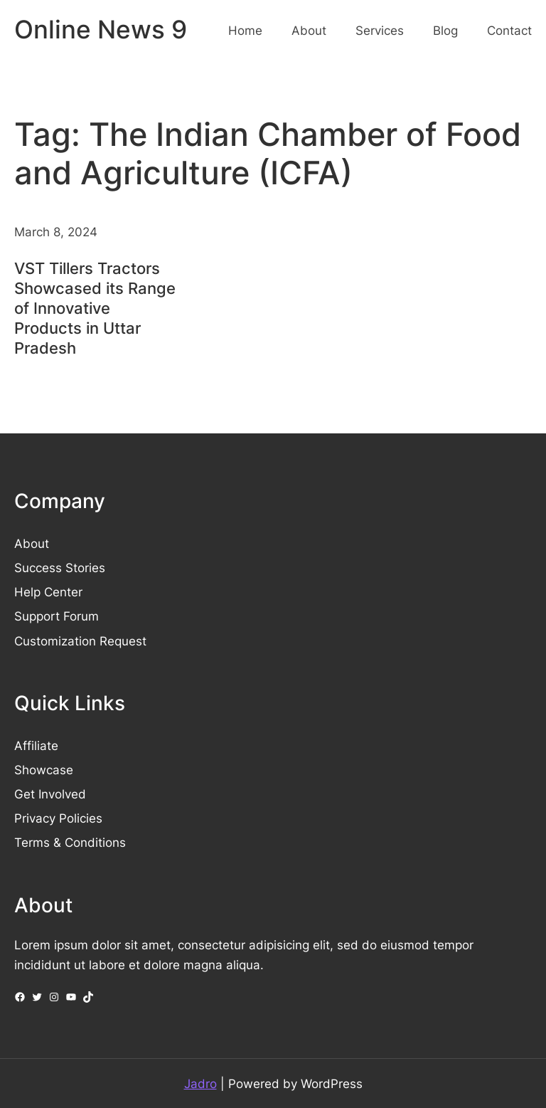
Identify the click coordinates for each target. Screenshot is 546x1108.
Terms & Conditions (70, 842)
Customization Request (80, 640)
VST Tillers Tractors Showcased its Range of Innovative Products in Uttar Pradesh (95, 308)
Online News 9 (100, 29)
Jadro (200, 1083)
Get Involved (50, 793)
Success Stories (59, 567)
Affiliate (36, 745)
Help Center (48, 591)
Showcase (43, 769)
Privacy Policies (58, 818)
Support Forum (56, 615)
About (31, 543)
